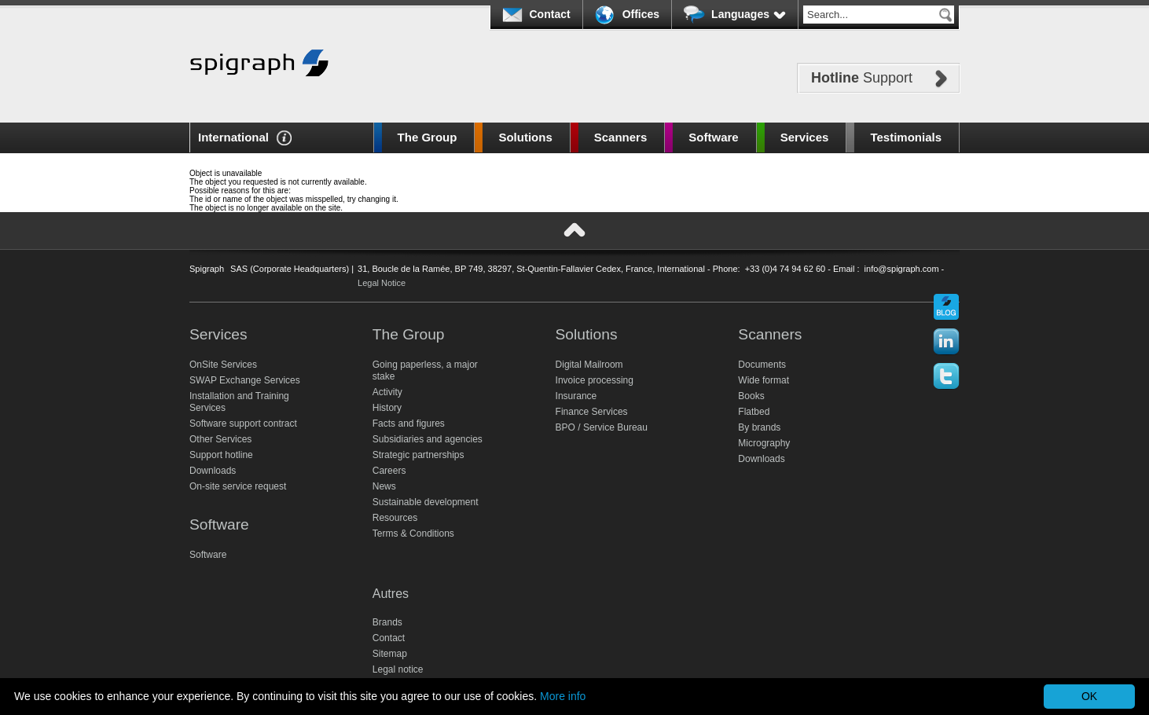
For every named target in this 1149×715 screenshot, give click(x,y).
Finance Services (592, 411)
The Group (427, 137)
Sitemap (390, 653)
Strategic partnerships (418, 454)
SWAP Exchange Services (244, 380)
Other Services (220, 439)
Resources (395, 517)
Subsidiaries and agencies (428, 439)
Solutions (525, 137)
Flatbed (753, 411)
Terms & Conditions (413, 533)
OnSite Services (223, 364)
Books (751, 396)
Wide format (763, 380)
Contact (550, 14)
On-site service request (237, 486)
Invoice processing (594, 380)
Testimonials (906, 137)
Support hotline (221, 454)
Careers (389, 470)
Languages (748, 14)
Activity (387, 392)
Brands (387, 622)
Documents (762, 364)
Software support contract (243, 423)
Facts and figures (409, 423)
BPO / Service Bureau (602, 427)
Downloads (212, 470)
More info (563, 696)
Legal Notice (382, 283)
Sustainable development (426, 502)
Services (804, 137)
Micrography (764, 443)
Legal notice (398, 669)
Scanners (621, 137)
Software (713, 137)
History (387, 407)
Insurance (576, 396)
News (384, 486)
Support (861, 78)
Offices (640, 14)
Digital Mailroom (589, 364)
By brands (759, 427)
